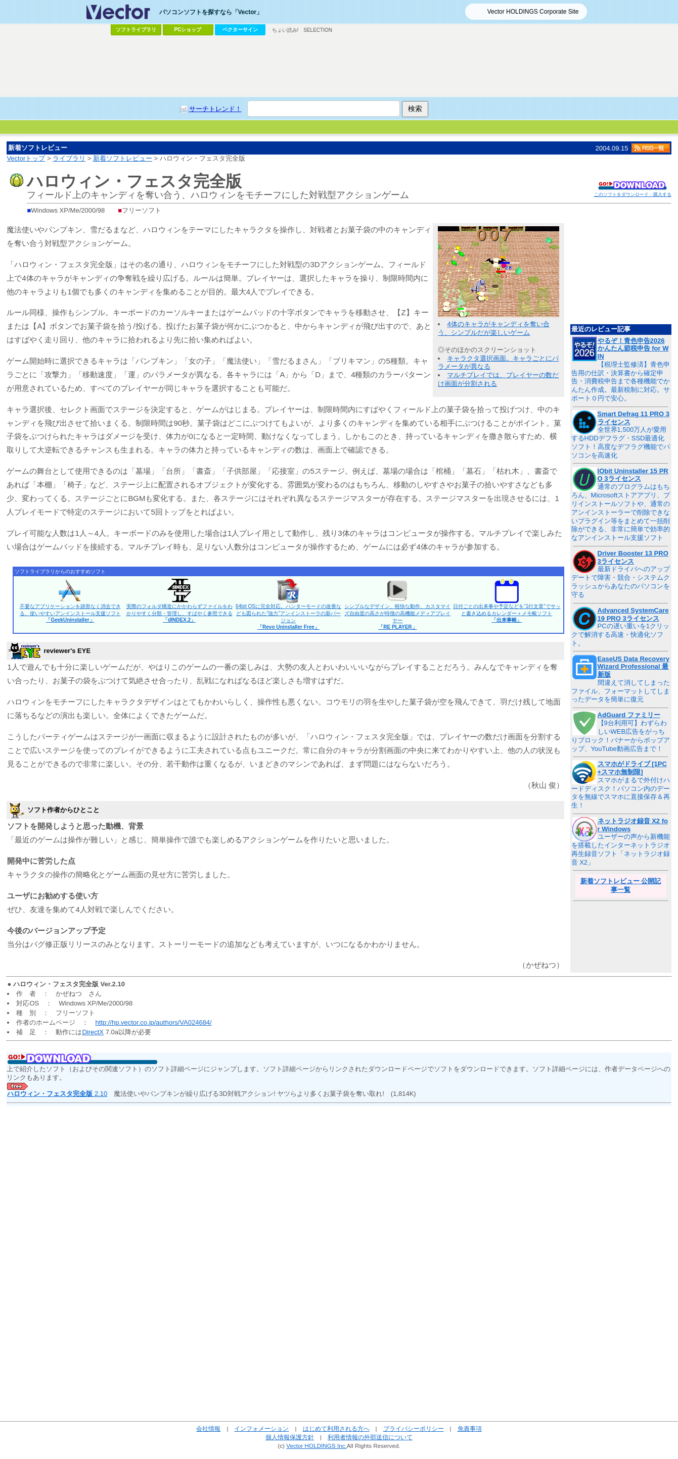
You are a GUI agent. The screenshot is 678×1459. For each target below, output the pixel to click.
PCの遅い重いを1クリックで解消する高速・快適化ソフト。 (620, 634)
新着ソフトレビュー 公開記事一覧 (620, 885)
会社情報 (208, 1428)
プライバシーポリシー (413, 1428)
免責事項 (470, 1428)
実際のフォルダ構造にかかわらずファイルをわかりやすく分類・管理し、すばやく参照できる (179, 613)
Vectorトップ (26, 158)
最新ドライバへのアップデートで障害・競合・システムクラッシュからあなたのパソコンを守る (620, 581)
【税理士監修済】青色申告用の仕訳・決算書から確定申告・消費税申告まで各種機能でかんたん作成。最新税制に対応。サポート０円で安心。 (620, 382)
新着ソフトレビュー (122, 158)
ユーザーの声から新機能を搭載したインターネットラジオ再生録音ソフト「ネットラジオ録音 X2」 (620, 849)
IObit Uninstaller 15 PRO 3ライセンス (633, 475)
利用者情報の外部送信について (370, 1437)
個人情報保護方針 (289, 1437)
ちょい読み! (285, 30)
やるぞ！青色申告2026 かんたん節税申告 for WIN (633, 348)
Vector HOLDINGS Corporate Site (533, 11)
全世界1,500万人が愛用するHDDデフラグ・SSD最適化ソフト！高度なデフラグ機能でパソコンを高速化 (620, 442)
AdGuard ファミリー (629, 715)
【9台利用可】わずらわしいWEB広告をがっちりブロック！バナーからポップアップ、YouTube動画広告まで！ (620, 735)
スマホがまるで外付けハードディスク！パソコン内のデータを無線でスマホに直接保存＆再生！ (620, 793)
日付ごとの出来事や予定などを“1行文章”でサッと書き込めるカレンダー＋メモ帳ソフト (506, 613)
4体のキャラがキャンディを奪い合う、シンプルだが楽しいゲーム (493, 328)
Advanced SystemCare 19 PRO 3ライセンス (633, 614)
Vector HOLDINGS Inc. (316, 1445)
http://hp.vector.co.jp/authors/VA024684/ (153, 1022)
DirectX (93, 1032)
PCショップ (188, 29)
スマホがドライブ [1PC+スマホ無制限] (632, 768)
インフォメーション (261, 1428)
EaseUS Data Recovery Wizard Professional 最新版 (633, 666)
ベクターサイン (240, 29)
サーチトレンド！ (215, 109)
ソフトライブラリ (136, 29)
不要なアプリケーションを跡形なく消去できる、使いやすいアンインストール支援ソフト (70, 613)
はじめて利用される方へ (336, 1428)
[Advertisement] (339, 66)
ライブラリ (69, 158)
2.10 (57, 1093)
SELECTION (317, 30)
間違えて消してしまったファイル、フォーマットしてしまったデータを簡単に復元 (620, 691)
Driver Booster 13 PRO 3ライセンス (633, 557)
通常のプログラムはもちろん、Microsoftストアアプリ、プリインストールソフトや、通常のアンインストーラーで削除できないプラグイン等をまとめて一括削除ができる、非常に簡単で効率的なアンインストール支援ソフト (620, 512)
